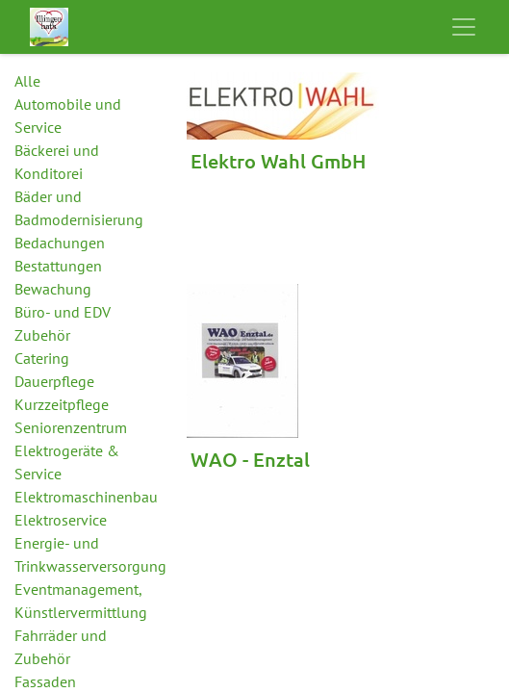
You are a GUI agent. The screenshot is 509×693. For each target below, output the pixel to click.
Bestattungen (58, 265)
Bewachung (52, 288)
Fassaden (45, 681)
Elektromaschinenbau (86, 496)
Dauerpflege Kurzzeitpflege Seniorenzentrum (70, 404)
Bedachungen (59, 242)
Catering (41, 358)
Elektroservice (60, 519)
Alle (27, 80)
